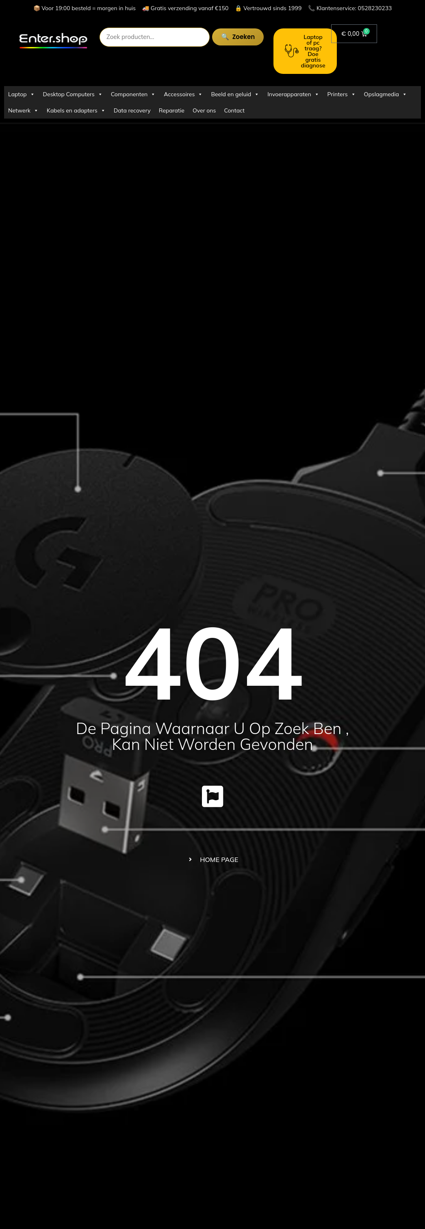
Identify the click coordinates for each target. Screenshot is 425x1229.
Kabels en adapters (76, 110)
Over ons (204, 110)
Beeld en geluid (235, 94)
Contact (234, 110)
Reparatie (171, 110)
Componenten (133, 94)
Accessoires (183, 94)
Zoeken (241, 36)
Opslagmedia (385, 94)
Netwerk (23, 110)
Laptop (21, 94)
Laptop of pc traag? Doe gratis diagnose (305, 51)
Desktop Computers (73, 94)
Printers (341, 94)
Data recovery (132, 110)
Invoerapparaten (293, 94)
